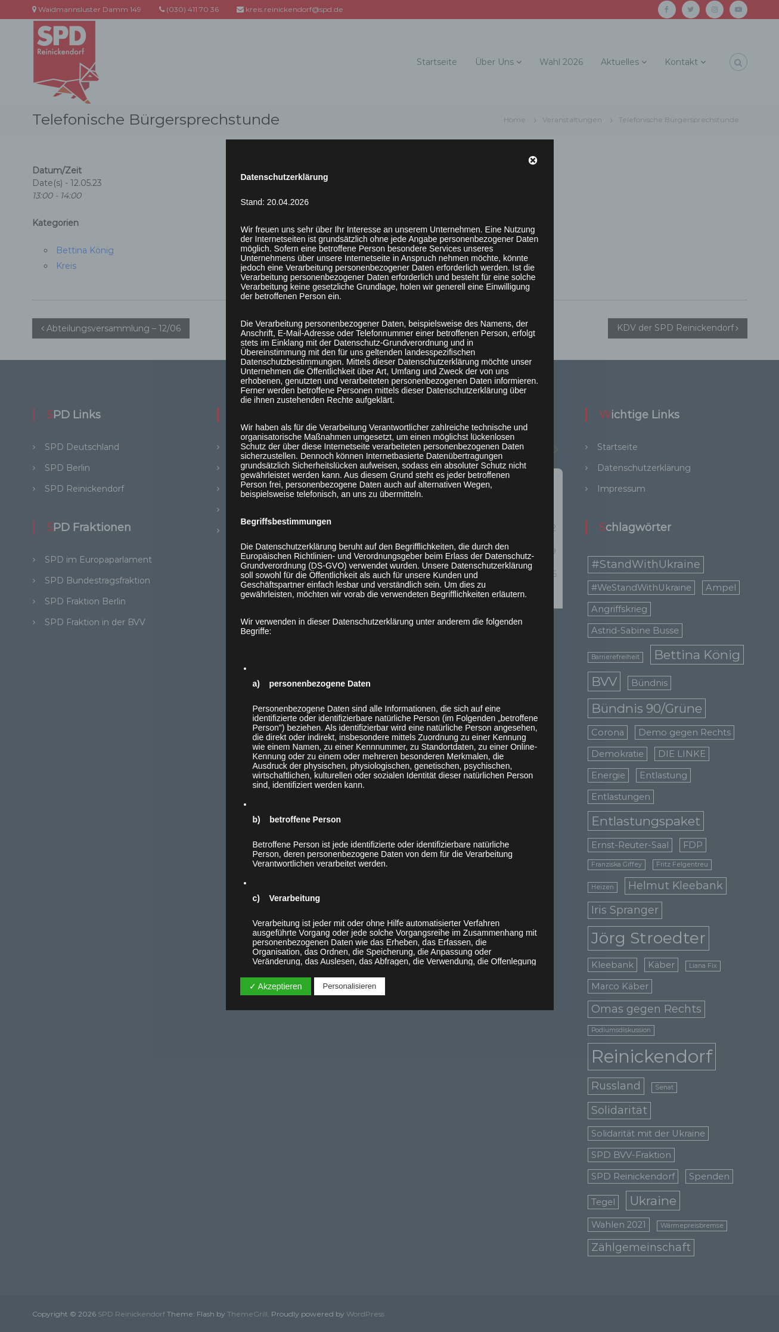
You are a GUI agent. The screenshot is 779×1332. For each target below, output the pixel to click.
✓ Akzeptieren (275, 986)
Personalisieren (350, 986)
